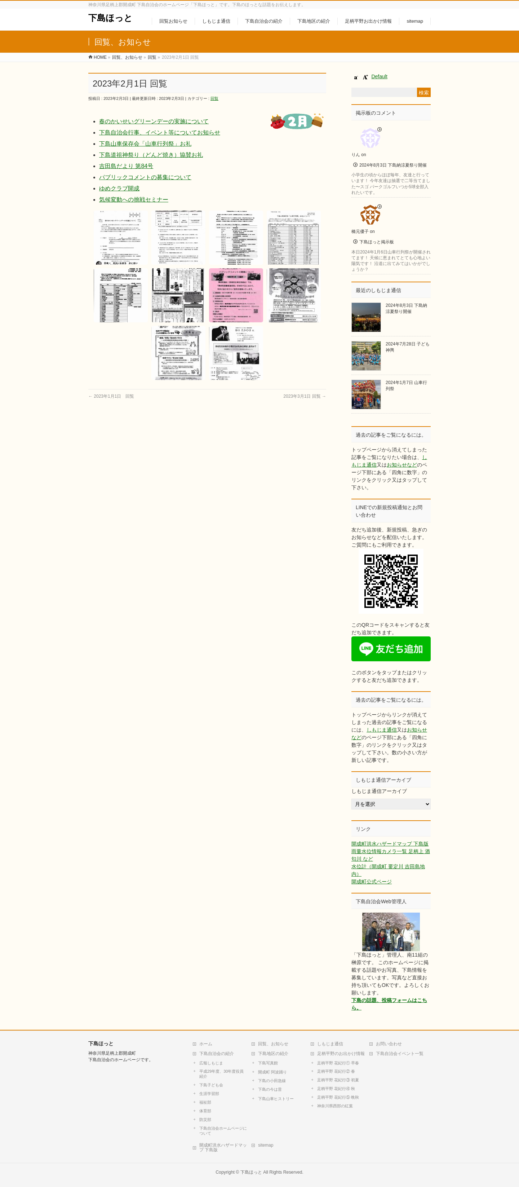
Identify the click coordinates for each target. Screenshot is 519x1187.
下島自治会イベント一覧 (399, 1053)
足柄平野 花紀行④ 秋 (336, 1088)
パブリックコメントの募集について (145, 177)
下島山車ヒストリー (276, 1098)
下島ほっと (110, 18)
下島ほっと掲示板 (376, 241)
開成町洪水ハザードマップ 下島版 (390, 844)
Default (379, 76)
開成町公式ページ (371, 881)
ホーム (205, 1043)
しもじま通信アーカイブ (379, 791)
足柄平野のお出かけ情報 (341, 1053)
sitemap (265, 1145)
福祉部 (205, 1102)
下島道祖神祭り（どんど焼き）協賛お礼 (151, 155)
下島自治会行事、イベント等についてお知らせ (159, 132)
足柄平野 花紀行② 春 (336, 1071)
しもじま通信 (382, 730)
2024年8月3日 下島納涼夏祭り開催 (393, 165)
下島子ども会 (211, 1085)
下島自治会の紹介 (216, 1053)
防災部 (205, 1119)
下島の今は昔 (270, 1089)
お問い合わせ (389, 1043)
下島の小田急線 (272, 1080)
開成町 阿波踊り (272, 1072)
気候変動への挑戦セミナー (133, 200)
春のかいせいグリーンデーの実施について (154, 121)
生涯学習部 (209, 1093)
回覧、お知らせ (273, 1043)
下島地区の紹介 (273, 1053)
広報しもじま (211, 1063)
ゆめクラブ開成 (119, 188)
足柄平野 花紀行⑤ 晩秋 (338, 1097)
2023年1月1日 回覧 (111, 396)
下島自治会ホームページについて (223, 1130)
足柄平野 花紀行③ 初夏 (338, 1080)
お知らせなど (402, 465)
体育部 (205, 1111)
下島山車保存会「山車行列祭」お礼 (145, 144)
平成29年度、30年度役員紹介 (221, 1073)
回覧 (214, 98)
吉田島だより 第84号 (126, 166)
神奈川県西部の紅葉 (335, 1106)
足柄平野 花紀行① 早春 (338, 1063)
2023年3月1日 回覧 (304, 396)
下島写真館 (268, 1063)
